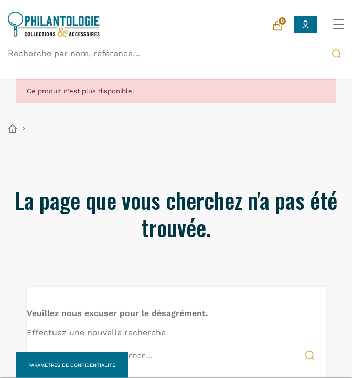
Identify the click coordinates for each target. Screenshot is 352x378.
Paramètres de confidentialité (71, 365)
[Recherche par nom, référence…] (176, 53)
